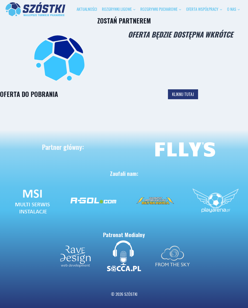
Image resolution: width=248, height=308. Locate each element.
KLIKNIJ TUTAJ (183, 94)
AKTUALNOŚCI (87, 9)
